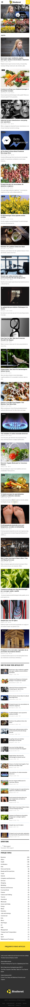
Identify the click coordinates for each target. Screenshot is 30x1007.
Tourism (3, 897)
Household (4, 899)
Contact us (18, 1005)
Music (2, 920)
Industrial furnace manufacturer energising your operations (22, 8)
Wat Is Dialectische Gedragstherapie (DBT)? (12, 967)
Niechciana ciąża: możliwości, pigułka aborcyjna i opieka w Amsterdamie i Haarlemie (8, 15)
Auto (3, 601)
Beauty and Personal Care (7, 227)
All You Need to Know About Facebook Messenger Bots (22, 16)
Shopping (3, 883)
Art (2, 288)
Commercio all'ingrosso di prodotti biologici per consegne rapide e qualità (14, 590)
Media (2, 908)
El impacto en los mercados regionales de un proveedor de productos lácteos (14, 650)
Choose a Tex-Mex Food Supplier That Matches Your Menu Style (12, 403)
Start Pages (4, 922)
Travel (2, 873)
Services (3, 38)
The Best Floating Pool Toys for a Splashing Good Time (14, 963)
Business (4, 539)
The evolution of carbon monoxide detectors (14, 433)
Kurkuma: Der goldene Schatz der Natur (22, 30)
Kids (2, 918)
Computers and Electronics (8, 878)
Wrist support (7, 846)
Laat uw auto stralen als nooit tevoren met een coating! (14, 955)
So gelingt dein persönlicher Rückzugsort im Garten (16, 739)
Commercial (4, 350)
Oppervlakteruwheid (6, 961)
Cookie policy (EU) (10, 1003)
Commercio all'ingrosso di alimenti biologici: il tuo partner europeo (7, 23)
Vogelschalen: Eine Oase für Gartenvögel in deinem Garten (17, 756)
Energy (2, 906)
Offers (3, 443)
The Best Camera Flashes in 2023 (9, 957)
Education (3, 911)
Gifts (2, 927)
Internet (3, 132)
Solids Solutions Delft (6, 975)
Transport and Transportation (8, 932)
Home (3, 1003)
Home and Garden (5, 869)
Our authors (18, 1003)
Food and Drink (5, 165)
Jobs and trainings (6, 913)
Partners (24, 1003)
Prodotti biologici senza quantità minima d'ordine (8, 30)
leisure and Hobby (5, 904)
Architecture (4, 864)
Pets (2, 934)
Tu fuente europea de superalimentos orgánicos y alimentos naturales (12, 495)
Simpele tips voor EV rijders (9, 620)
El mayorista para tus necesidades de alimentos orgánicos (22, 23)
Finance (3, 892)
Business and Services (6, 101)
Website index (11, 1005)
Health (3, 70)
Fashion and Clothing (6, 894)
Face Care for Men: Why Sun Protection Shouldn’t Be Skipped (13, 339)
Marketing (3, 885)
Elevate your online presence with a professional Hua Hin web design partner (13, 277)
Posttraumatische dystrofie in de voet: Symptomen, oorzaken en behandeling (12, 526)
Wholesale (4, 630)
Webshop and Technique (7, 939)
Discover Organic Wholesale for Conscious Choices (17, 781)
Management (4, 929)
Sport (2, 936)
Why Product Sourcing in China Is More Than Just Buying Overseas (19, 807)
